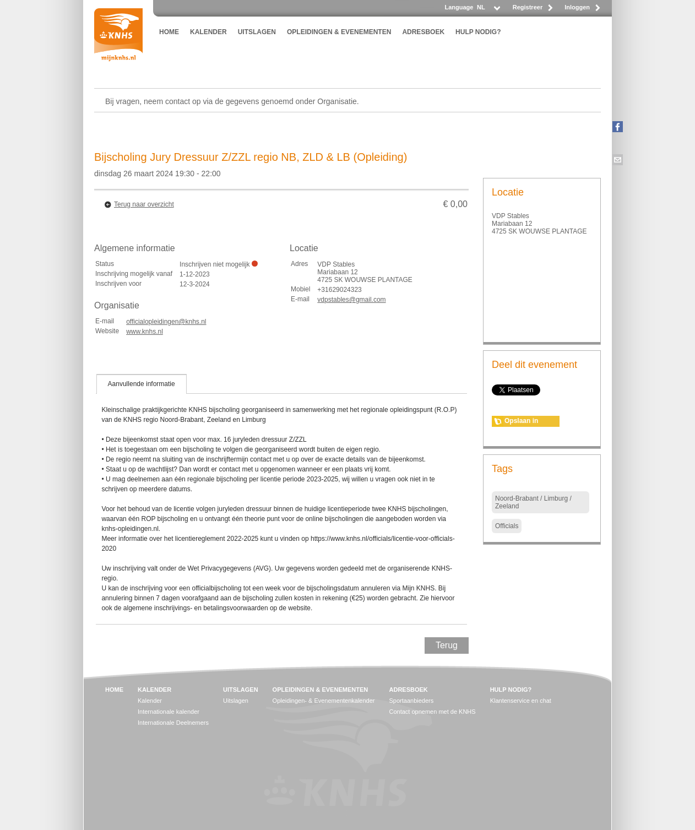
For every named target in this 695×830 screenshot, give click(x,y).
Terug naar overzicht (144, 204)
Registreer (527, 7)
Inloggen (577, 7)
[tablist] (281, 499)
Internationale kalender (168, 711)
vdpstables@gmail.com (351, 299)
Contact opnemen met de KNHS (432, 711)
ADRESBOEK (423, 32)
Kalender (150, 700)
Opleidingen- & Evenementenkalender (324, 700)
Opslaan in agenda (521, 422)
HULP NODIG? (478, 32)
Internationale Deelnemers (173, 722)
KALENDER (208, 32)
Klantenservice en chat (520, 700)
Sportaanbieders (411, 700)
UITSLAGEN (257, 32)
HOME (169, 32)
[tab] (141, 384)
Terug (447, 645)
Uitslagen (235, 700)
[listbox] (488, 10)
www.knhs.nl (144, 331)
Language (458, 7)
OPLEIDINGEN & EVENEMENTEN (339, 32)
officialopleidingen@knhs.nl (166, 322)
